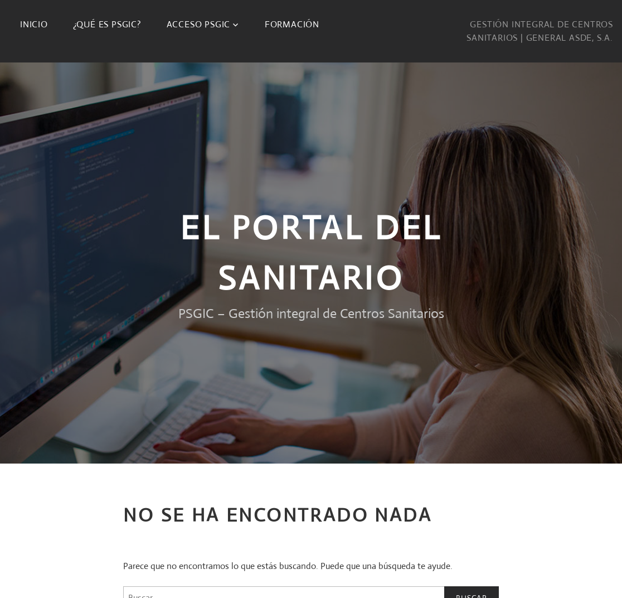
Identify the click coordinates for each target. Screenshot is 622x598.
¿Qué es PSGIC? (107, 24)
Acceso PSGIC (199, 24)
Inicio (34, 24)
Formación (292, 24)
